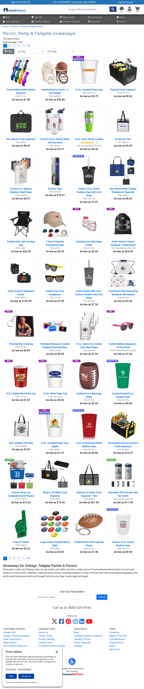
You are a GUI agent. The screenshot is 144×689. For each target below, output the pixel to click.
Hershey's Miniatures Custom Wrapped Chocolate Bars (55, 352)
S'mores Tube (55, 191)
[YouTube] (89, 633)
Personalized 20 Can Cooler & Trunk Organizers (123, 453)
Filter (9, 51)
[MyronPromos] (14, 9)
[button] (129, 8)
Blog (76, 642)
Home (5, 26)
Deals (121, 17)
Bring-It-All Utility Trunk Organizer (55, 503)
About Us (43, 642)
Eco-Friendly (95, 17)
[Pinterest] (68, 633)
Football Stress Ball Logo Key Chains (89, 554)
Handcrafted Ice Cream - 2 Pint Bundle (55, 92)
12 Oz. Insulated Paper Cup (89, 90)
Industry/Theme (40, 21)
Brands (121, 21)
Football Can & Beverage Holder (89, 402)
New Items (94, 21)
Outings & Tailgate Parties (31, 26)
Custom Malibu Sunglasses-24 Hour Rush (123, 352)
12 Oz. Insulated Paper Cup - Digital (55, 453)
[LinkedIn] (82, 633)
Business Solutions (70, 21)
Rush (6, 17)
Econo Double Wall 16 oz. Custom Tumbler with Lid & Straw (89, 299)
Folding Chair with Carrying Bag (21, 247)
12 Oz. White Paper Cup (55, 400)
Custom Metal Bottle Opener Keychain (21, 92)
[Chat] (122, 8)
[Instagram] (75, 633)
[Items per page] (59, 51)
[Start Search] (112, 9)
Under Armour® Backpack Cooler (21, 298)
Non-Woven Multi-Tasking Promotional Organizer (123, 193)
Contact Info (9, 642)
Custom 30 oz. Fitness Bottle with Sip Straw (55, 143)
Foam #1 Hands (21, 552)
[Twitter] (54, 633)
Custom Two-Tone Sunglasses (55, 298)
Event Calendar (11, 21)
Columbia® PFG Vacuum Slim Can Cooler (123, 503)
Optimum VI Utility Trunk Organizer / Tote (89, 503)
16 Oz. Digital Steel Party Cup (21, 400)
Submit (101, 607)
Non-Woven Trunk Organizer (21, 141)
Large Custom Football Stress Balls (55, 554)
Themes (14, 26)
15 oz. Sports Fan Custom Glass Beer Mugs (89, 352)
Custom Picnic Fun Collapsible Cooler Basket (21, 503)
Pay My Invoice (125, 2)
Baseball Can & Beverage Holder (89, 247)
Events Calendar (82, 652)
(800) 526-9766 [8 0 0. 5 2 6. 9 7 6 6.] (79, 618)
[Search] (88, 9)
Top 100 (36, 17)
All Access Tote (123, 141)
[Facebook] (61, 633)
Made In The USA (118, 646)
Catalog (78, 656)
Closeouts (114, 642)
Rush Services (116, 652)
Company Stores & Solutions (88, 646)
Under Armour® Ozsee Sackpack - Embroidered (123, 247)
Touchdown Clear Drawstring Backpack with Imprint (123, 298)
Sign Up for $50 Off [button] (20, 2)
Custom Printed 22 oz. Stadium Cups (123, 402)
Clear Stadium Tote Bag (21, 451)
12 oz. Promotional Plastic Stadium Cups (89, 453)
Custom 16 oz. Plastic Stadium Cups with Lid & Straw (89, 195)
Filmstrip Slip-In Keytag (21, 350)
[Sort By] (30, 51)
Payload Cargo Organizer (123, 90)
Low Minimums (117, 649)
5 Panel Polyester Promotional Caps (55, 247)
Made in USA (67, 17)
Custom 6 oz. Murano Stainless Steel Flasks (21, 193)
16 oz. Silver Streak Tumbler (89, 141)
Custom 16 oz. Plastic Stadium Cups (123, 554)
